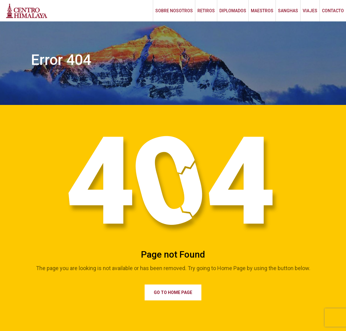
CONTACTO (333, 10)
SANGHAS (288, 10)
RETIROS (206, 10)
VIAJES (310, 10)
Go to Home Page (173, 292)
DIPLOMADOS (232, 10)
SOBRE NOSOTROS (174, 10)
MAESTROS (262, 10)
